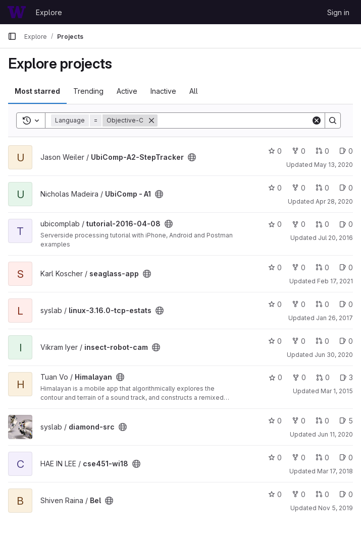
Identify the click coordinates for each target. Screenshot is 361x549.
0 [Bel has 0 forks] (298, 494)
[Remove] (151, 120)
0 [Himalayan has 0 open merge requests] (323, 377)
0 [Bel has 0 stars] (275, 494)
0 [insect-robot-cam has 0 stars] (275, 341)
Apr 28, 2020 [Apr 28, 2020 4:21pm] (334, 201)
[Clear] (317, 120)
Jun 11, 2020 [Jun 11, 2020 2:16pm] (335, 434)
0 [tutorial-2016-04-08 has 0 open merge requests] (322, 224)
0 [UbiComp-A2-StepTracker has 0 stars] (275, 151)
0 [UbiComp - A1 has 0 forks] (298, 188)
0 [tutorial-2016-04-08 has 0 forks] (298, 224)
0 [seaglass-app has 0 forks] (298, 267)
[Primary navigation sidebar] (12, 36)
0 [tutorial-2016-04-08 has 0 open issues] (346, 224)
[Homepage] (17, 12)
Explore (49, 12)
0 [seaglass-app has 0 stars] (275, 267)
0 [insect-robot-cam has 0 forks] (298, 341)
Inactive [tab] (163, 91)
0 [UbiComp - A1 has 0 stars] (275, 188)
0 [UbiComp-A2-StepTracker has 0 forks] (298, 151)
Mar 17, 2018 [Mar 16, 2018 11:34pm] (335, 471)
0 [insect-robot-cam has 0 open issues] (346, 341)
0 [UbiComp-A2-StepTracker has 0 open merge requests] (322, 151)
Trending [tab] (88, 91)
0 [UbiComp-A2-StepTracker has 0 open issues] (346, 151)
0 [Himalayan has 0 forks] (299, 377)
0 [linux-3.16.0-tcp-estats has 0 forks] (298, 304)
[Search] (234, 120)
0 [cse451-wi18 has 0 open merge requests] (322, 457)
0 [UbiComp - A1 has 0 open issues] (346, 188)
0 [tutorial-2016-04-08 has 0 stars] (275, 224)
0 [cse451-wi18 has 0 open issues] (346, 457)
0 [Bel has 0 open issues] (346, 494)
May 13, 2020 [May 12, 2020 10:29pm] (333, 164)
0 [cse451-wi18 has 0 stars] (275, 457)
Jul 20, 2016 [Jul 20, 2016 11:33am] (335, 237)
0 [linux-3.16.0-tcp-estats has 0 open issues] (346, 304)
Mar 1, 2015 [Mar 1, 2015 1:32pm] (337, 391)
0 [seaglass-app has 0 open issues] (346, 267)
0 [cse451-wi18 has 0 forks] (298, 457)
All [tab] (193, 91)
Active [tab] (127, 91)
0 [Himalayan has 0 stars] (275, 377)
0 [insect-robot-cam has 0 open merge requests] (322, 341)
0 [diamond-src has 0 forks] (298, 420)
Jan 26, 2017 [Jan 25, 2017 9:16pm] (334, 318)
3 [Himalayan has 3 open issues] (346, 377)
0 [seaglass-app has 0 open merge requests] (322, 267)
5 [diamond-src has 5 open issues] (346, 420)
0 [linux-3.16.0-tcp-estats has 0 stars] (275, 304)
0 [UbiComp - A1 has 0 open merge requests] (322, 188)
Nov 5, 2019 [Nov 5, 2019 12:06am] (335, 508)
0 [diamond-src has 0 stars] (275, 420)
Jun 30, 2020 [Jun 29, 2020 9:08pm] (334, 354)
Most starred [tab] (37, 91)
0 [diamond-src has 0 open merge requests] (322, 420)
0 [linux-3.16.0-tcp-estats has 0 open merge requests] (322, 304)
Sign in (338, 12)
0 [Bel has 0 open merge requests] (322, 494)
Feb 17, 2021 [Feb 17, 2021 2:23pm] (335, 281)
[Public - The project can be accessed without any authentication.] (192, 157)
